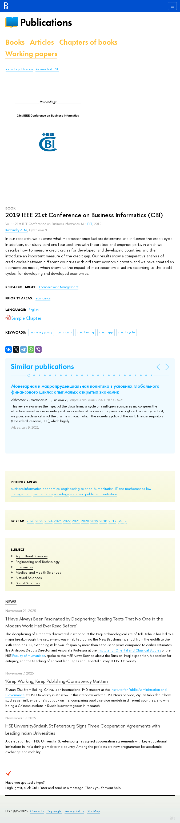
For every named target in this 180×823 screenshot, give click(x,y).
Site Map (93, 811)
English (34, 310)
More (122, 521)
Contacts (37, 811)
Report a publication (19, 69)
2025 (39, 521)
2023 (58, 521)
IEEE (90, 224)
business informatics (26, 488)
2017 (112, 521)
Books (15, 42)
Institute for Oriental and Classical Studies (129, 650)
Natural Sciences (29, 577)
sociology (61, 493)
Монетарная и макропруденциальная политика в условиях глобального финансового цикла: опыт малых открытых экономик (85, 389)
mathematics (43, 493)
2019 (94, 521)
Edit (172, 818)
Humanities (24, 567)
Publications (46, 22)
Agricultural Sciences (31, 556)
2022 (67, 521)
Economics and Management (58, 287)
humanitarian (104, 488)
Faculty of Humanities (28, 655)
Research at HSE (47, 69)
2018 (103, 521)
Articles (42, 42)
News (11, 601)
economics (50, 488)
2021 (76, 521)
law (148, 488)
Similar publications (42, 366)
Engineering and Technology (37, 561)
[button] (28, 375)
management (21, 493)
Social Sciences (28, 583)
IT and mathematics (130, 488)
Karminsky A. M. (16, 230)
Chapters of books (88, 42)
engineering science (77, 488)
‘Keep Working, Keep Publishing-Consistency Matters (57, 681)
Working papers (31, 53)
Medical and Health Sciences (38, 572)
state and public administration (93, 493)
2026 (30, 521)
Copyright (54, 811)
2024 (49, 521)
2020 (85, 521)
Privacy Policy (74, 811)
